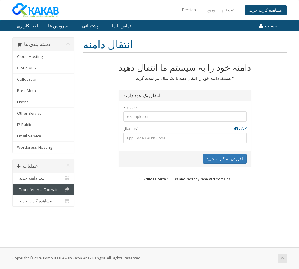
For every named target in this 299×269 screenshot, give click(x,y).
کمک (240, 128)
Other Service (29, 113)
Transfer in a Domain (43, 189)
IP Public (24, 124)
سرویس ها (60, 26)
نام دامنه (130, 106)
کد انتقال (185, 129)
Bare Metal (27, 90)
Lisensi (23, 102)
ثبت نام (228, 10)
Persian (191, 10)
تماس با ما (121, 26)
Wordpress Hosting (34, 147)
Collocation (27, 79)
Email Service (29, 136)
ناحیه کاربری (28, 26)
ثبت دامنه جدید (43, 178)
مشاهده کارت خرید (265, 10)
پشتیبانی (92, 26)
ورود (211, 10)
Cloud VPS (26, 67)
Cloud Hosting (30, 56)
